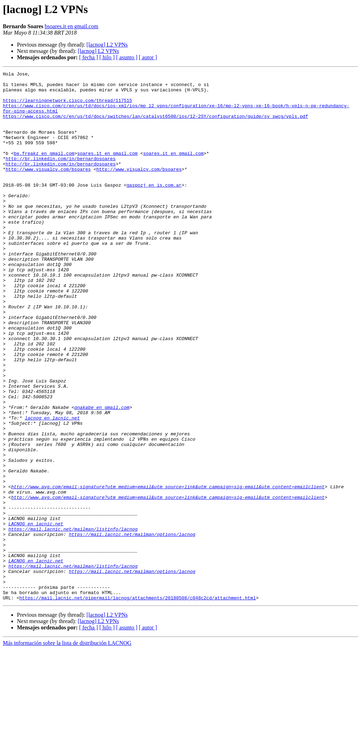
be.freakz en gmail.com (44, 170)
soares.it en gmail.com (107, 170)
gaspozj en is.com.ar (154, 208)
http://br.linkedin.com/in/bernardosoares (61, 176)
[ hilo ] (107, 57)
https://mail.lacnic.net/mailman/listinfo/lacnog (73, 621)
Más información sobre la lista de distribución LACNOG (67, 749)
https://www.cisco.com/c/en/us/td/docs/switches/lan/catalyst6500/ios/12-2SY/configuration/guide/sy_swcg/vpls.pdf (155, 125)
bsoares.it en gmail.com (71, 26)
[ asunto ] (126, 57)
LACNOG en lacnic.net (35, 614)
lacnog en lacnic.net (52, 487)
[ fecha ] (88, 57)
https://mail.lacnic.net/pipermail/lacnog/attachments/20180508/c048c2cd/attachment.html (137, 703)
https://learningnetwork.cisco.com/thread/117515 (67, 106)
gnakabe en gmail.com (101, 475)
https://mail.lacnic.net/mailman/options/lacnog (132, 627)
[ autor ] (148, 57)
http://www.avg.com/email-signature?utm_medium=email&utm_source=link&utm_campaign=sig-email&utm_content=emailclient (167, 570)
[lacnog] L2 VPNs (107, 45)
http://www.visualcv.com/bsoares (48, 189)
